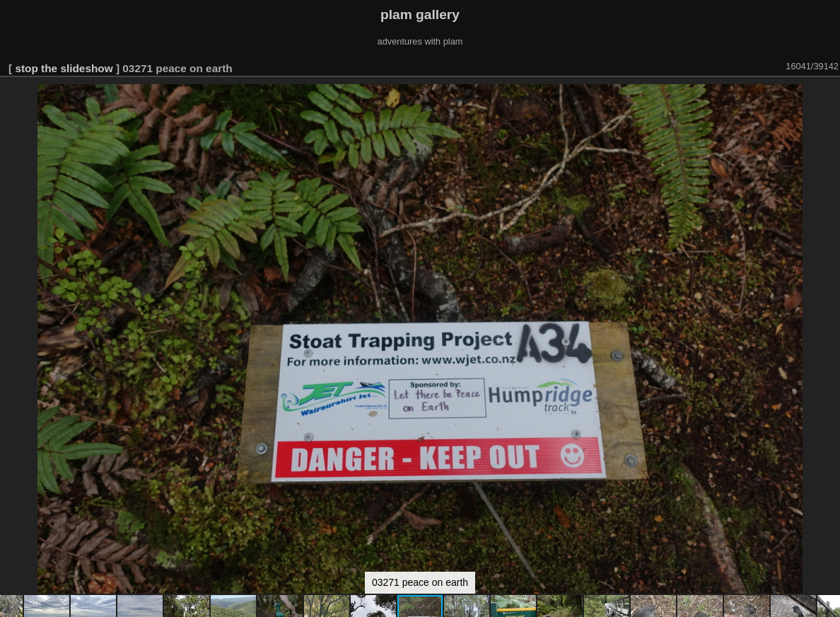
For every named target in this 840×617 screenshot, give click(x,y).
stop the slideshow (63, 68)
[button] (827, 97)
